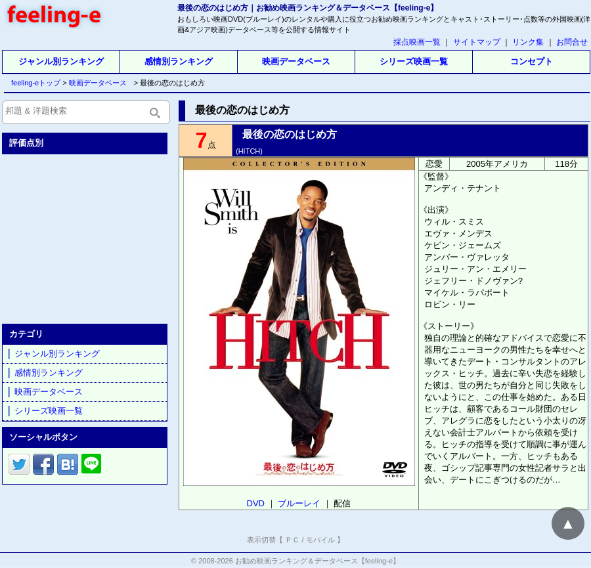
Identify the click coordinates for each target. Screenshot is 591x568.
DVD (256, 503)
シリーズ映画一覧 (414, 61)
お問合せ (572, 42)
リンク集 (528, 42)
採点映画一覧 (417, 42)
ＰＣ (292, 540)
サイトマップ (476, 42)
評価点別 (26, 143)
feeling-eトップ (33, 83)
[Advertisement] (86, 236)
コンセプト (531, 61)
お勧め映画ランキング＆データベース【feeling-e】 (317, 561)
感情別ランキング (178, 61)
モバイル (320, 540)
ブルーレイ (299, 503)
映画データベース (296, 61)
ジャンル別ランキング (61, 61)
